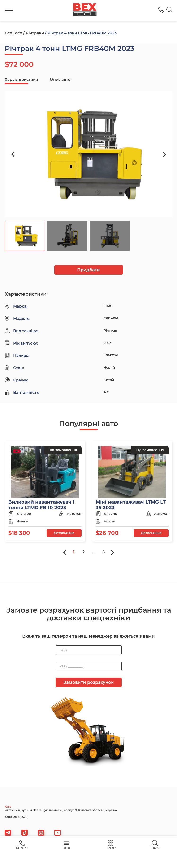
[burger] (9, 10)
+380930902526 (16, 817)
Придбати (88, 269)
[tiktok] (24, 833)
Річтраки (35, 33)
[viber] (41, 833)
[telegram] (8, 833)
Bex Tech (13, 33)
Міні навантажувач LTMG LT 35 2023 (131, 504)
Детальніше (64, 533)
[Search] (169, 10)
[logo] (85, 10)
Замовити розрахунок (88, 682)
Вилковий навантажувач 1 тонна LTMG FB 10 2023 (41, 504)
